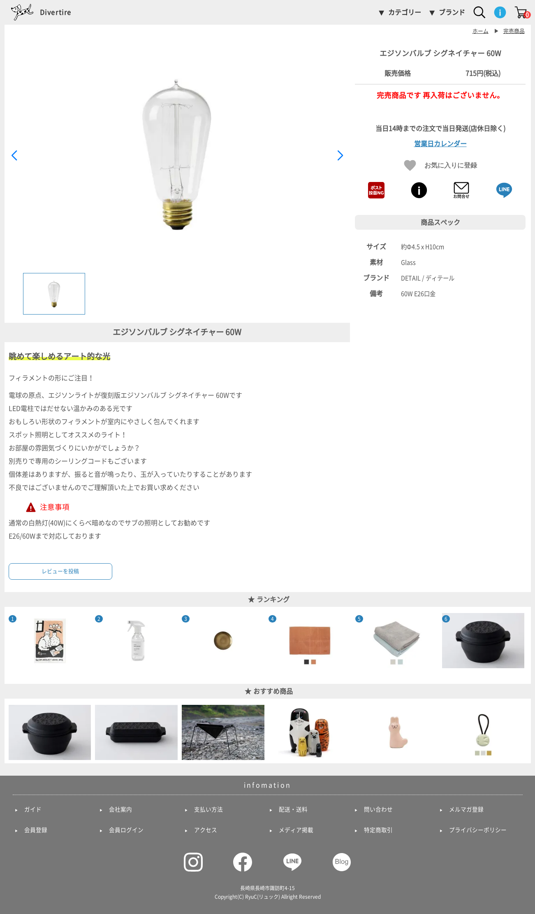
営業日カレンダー (440, 143)
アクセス (205, 830)
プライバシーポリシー (478, 830)
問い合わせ (378, 809)
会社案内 (120, 809)
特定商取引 (378, 830)
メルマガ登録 (466, 809)
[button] (340, 156)
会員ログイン (126, 830)
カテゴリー (404, 12)
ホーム (480, 31)
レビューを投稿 (60, 571)
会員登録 (35, 830)
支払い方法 (208, 809)
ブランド (452, 12)
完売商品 (514, 31)
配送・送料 (293, 809)
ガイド (33, 809)
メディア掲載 (296, 830)
